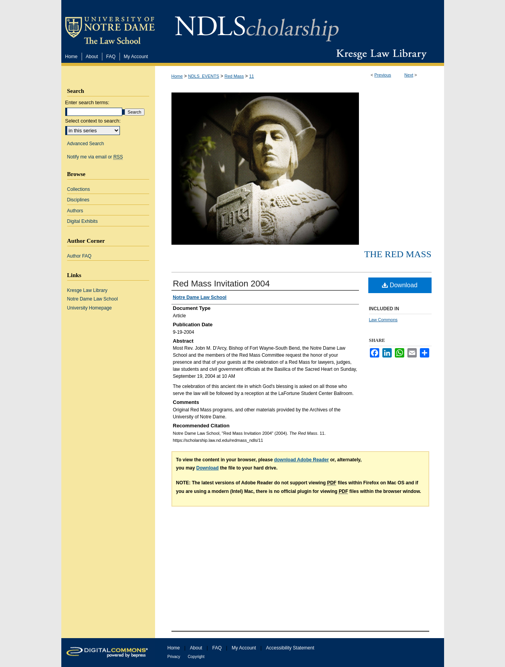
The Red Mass (397, 254)
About (196, 648)
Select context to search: (93, 121)
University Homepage (89, 308)
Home (177, 76)
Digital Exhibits (82, 221)
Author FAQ (79, 256)
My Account (244, 648)
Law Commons (383, 319)
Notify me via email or (95, 157)
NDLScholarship (257, 24)
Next (408, 75)
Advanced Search (85, 143)
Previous (383, 75)
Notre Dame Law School (92, 299)
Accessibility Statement (290, 648)
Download (400, 285)
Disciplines (78, 200)
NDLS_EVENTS (203, 76)
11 (251, 76)
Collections (78, 189)
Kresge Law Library (380, 54)
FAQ (216, 648)
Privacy (174, 657)
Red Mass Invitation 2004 (221, 283)
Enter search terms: (87, 102)
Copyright (196, 657)
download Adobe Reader (301, 459)
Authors (75, 210)
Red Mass (234, 76)
